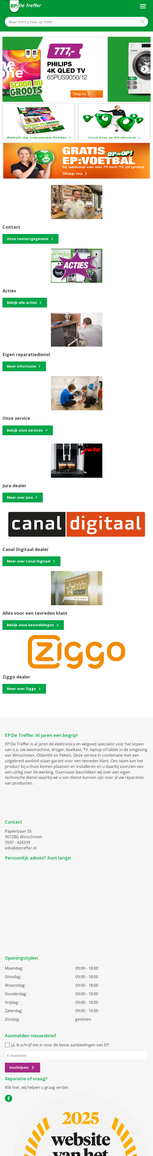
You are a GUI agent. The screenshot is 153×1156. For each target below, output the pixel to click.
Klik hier (12, 1087)
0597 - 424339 (17, 842)
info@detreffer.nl (20, 848)
